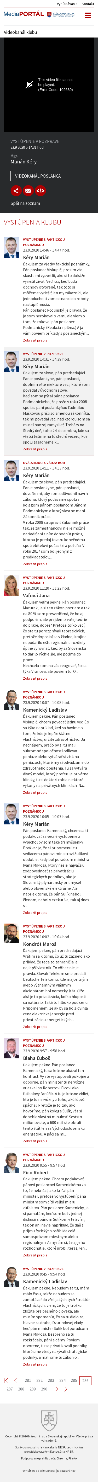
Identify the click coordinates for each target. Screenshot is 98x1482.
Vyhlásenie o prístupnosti (38, 1471)
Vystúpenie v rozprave (43, 353)
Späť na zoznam (25, 203)
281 (28, 1380)
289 (33, 1389)
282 (39, 1380)
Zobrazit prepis (35, 340)
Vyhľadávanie (67, 3)
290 (44, 1389)
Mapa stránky (66, 1471)
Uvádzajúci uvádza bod (44, 462)
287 (10, 1389)
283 (51, 1380)
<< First (9, 1380)
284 (62, 1380)
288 (21, 1389)
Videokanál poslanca (38, 176)
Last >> (63, 1389)
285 (74, 1380)
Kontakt (88, 3)
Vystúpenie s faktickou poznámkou (44, 242)
